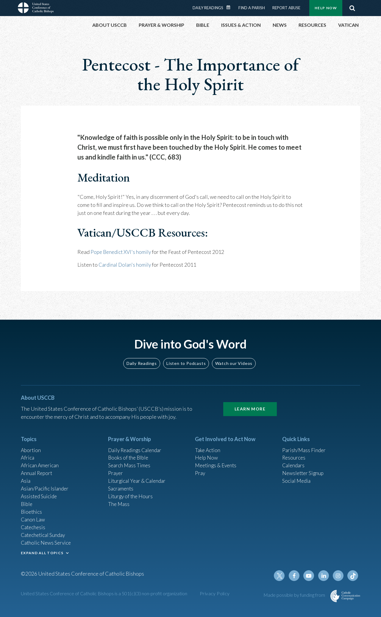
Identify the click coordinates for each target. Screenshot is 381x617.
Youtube (310, 575)
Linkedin (324, 575)
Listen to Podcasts (186, 358)
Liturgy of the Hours (131, 493)
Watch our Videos (233, 358)
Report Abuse (286, 7)
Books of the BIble (129, 453)
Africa (28, 453)
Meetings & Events (217, 461)
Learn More (250, 404)
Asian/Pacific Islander (45, 485)
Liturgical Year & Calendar (138, 477)
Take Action (208, 445)
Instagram (338, 575)
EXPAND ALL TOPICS (42, 552)
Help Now (326, 8)
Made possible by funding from (294, 595)
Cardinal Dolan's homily (126, 264)
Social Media (297, 477)
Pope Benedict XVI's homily (122, 252)
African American (40, 461)
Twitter (281, 575)
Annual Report (37, 469)
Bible (27, 501)
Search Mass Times (130, 461)
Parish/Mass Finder (304, 445)
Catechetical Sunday (44, 533)
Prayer (116, 469)
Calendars (294, 461)
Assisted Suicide (40, 493)
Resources (294, 453)
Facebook (296, 575)
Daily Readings (208, 7)
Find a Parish (251, 7)
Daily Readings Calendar (230, 7)
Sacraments (121, 485)
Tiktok (353, 575)
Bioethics (32, 509)
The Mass (119, 501)
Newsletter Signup (304, 469)
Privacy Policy (215, 593)
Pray (200, 469)
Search (352, 8)
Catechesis (34, 525)
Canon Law (33, 517)
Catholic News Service (47, 541)
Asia (26, 477)
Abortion (31, 445)
